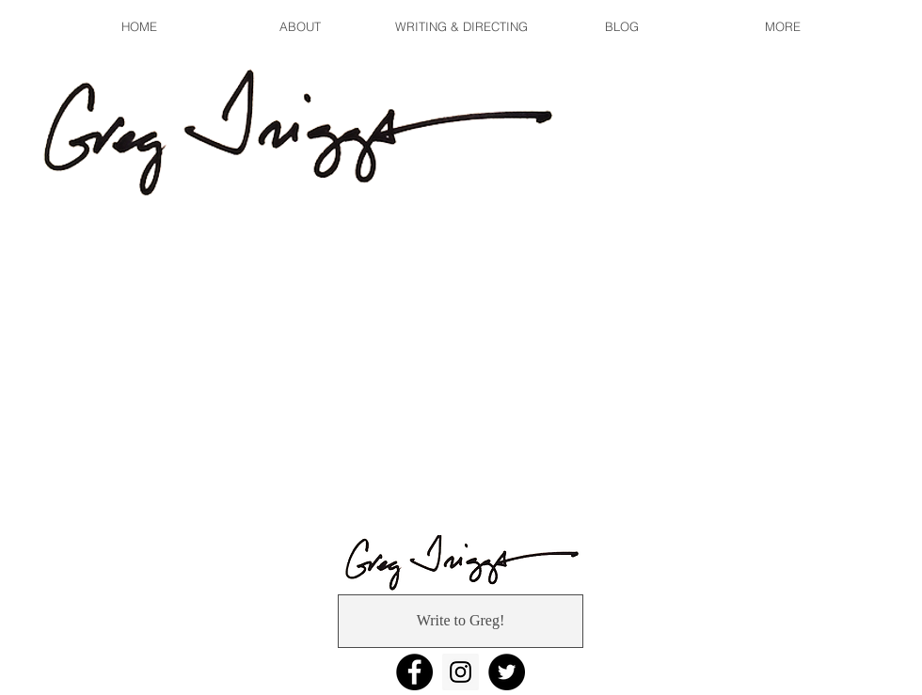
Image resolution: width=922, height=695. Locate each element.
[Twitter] (506, 672)
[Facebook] (414, 672)
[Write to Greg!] (460, 621)
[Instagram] (460, 672)
